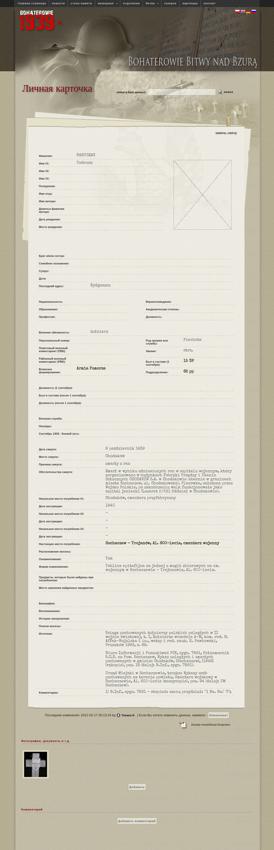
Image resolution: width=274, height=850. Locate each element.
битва (151, 3)
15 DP (188, 361)
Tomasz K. (128, 715)
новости (58, 3)
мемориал (106, 3)
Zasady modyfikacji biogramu (210, 724)
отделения (131, 3)
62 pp (188, 372)
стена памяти (81, 3)
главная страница (32, 3)
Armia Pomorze (91, 369)
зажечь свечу (226, 133)
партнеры (190, 3)
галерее (170, 3)
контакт (210, 3)
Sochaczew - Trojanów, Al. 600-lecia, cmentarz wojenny (162, 543)
